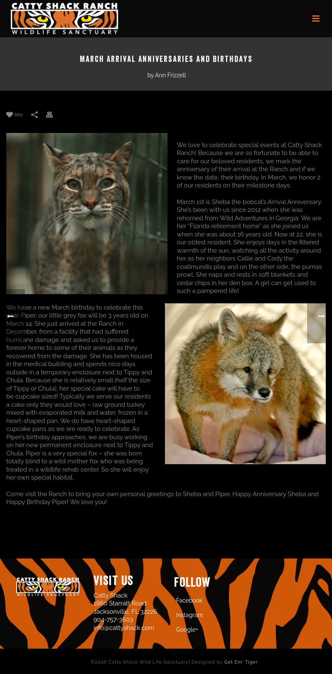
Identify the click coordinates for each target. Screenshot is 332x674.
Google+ (187, 629)
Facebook (189, 600)
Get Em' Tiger (241, 662)
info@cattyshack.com (123, 628)
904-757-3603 (113, 619)
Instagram (189, 615)
